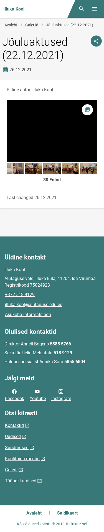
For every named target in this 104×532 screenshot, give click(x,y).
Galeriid (31, 25)
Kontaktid (14, 425)
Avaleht (10, 25)
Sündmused (17, 447)
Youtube (38, 394)
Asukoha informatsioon (28, 314)
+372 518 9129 (20, 294)
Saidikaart (67, 513)
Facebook (14, 394)
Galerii (11, 469)
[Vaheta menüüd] (95, 9)
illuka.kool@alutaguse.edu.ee (33, 304)
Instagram (61, 394)
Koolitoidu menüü (22, 458)
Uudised (13, 436)
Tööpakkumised (20, 480)
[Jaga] (96, 41)
